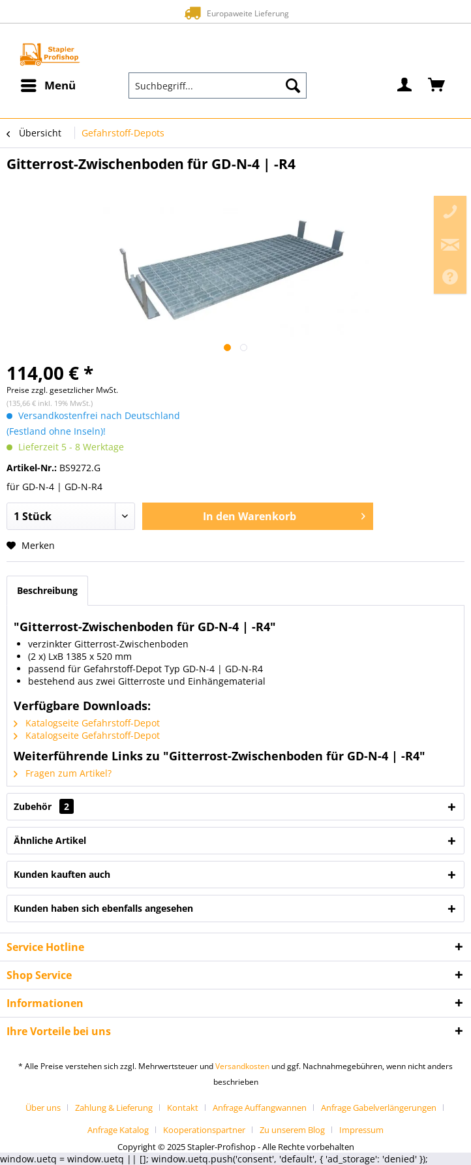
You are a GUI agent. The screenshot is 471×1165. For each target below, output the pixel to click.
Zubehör (44, 806)
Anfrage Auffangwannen (260, 1107)
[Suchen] (293, 85)
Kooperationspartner (204, 1130)
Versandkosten (242, 1066)
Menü (48, 84)
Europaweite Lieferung (235, 13)
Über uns (43, 1107)
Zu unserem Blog (292, 1130)
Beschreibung (47, 590)
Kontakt (182, 1107)
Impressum (361, 1130)
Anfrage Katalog (118, 1130)
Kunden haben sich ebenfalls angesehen (103, 908)
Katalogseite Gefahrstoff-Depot (87, 723)
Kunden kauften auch (62, 874)
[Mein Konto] (405, 85)
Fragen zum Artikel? (63, 773)
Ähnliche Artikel (50, 840)
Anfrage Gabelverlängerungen (378, 1107)
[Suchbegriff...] (218, 85)
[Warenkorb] (437, 85)
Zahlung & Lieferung (114, 1107)
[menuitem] (47, 85)
